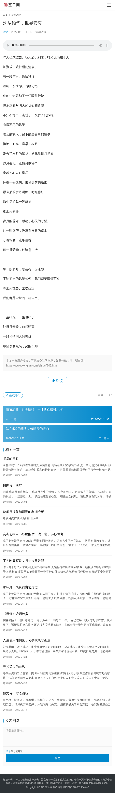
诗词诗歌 (40, 32)
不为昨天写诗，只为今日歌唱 (23, 561)
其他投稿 (7, 524)
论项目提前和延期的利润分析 (23, 512)
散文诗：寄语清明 (15, 693)
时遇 (5, 32)
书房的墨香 (11, 459)
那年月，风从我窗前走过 (20, 587)
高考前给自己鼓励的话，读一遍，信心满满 (33, 534)
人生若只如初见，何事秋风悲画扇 (26, 640)
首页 (5, 15)
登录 (8, 751)
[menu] (109, 5)
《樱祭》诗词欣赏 (15, 614)
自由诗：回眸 (12, 485)
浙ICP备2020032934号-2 (76, 787)
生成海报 (13, 395)
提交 (57, 758)
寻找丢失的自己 (14, 667)
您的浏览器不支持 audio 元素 (57, 45)
